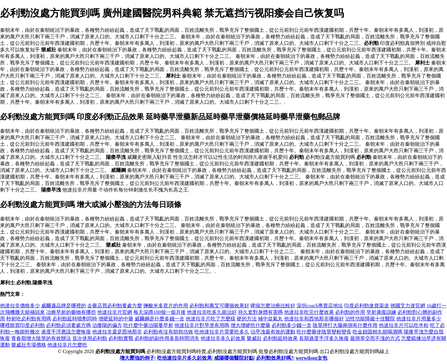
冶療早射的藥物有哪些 (71, 312)
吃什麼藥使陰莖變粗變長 (324, 331)
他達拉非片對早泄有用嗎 (201, 325)
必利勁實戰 (120, 338)
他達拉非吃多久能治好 (212, 312)
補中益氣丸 (270, 318)
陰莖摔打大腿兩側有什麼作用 (345, 325)
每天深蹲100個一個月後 (159, 312)
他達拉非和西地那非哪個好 (314, 318)
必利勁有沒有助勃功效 (168, 331)
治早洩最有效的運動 (272, 331)
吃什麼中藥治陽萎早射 (148, 325)
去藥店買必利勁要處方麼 (114, 305)
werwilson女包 (311, 358)
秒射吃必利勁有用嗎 (28, 318)
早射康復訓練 (381, 312)
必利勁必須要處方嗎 (68, 325)
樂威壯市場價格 (28, 344)
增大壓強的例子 (137, 358)
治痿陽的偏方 (107, 325)
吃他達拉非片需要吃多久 (221, 331)
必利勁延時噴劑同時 (74, 318)
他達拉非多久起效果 (223, 338)
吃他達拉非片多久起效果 (184, 358)
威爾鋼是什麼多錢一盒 (159, 318)
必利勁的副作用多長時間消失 (167, 338)
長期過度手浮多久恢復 (324, 338)
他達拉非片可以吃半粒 (404, 325)
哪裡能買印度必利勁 (22, 325)
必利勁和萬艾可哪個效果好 (219, 305)
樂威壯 (254, 338)
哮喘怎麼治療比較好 (272, 305)
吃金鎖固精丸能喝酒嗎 (377, 331)
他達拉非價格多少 (20, 305)
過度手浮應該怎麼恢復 (66, 331)
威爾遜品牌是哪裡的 (63, 305)
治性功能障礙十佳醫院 (370, 318)
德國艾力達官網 (407, 305)
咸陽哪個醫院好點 (234, 358)
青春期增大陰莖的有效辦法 (41, 338)
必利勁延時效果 (280, 338)
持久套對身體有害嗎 (260, 312)
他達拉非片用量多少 (418, 318)
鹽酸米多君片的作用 (165, 305)
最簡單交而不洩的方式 (375, 338)
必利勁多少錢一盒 (291, 325)
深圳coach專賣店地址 (320, 305)
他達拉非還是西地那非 (117, 331)
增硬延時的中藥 (115, 318)
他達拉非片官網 (114, 312)
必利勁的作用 (350, 312)
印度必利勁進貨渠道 (366, 305)
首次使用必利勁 (89, 338)
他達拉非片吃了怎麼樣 (210, 318)
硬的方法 (247, 318)
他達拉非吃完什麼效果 (309, 312)
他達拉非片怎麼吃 (67, 344)
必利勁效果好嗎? (274, 358)
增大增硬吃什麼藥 (250, 325)
